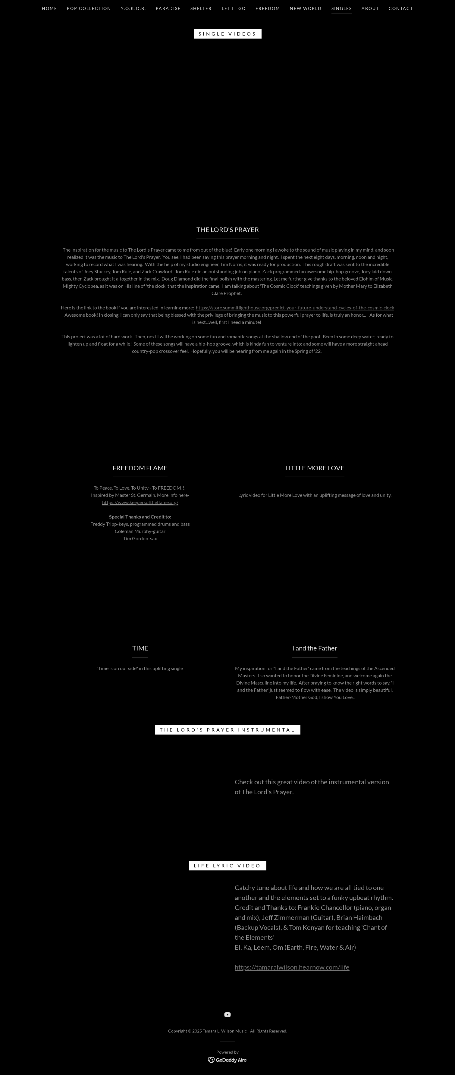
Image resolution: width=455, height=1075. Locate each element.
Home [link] (49, 8)
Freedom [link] (268, 8)
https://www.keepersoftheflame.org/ (140, 502)
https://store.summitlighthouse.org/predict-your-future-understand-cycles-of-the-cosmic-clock (295, 307)
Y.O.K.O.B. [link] (133, 8)
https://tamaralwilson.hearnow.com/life (292, 967)
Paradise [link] (168, 8)
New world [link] (306, 8)
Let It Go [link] (234, 8)
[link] (227, 1014)
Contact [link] (401, 8)
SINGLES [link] (341, 8)
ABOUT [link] (370, 8)
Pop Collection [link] (89, 8)
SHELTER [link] (201, 8)
